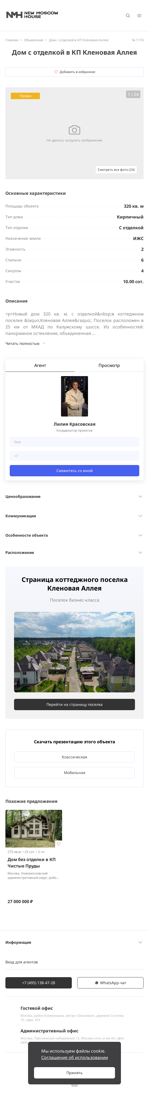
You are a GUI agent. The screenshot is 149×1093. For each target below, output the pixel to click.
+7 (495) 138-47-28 (38, 982)
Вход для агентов (21, 961)
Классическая (74, 756)
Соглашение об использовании (74, 1057)
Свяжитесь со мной (74, 470)
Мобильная (74, 772)
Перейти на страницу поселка (74, 704)
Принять (74, 1072)
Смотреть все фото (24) (116, 169)
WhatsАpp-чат (110, 982)
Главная (11, 40)
